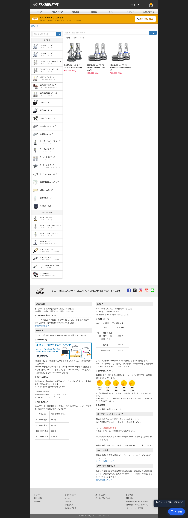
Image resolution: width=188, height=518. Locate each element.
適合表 (94, 12)
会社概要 (129, 495)
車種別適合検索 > (42, 326)
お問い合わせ (148, 12)
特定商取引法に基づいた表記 (137, 501)
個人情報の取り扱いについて (137, 505)
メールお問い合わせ (103, 498)
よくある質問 (100, 495)
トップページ (39, 495)
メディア (130, 12)
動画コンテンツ (71, 508)
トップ (39, 12)
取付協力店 (69, 505)
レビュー (68, 498)
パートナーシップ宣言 (134, 508)
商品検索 (75, 12)
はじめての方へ (71, 495)
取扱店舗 (68, 501)
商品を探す (38, 498)
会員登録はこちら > (104, 480)
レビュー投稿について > (106, 461)
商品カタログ (57, 12)
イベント (112, 12)
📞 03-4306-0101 (145, 19)
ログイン (134, 5)
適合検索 (37, 501)
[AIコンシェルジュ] (176, 511)
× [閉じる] (183, 501)
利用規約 (129, 498)
